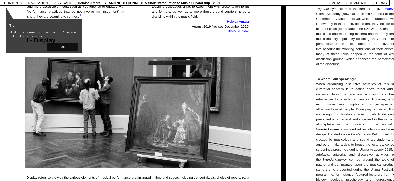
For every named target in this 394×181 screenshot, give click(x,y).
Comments (358, 3)
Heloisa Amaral (238, 21)
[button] (62, 47)
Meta (336, 3)
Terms (381, 3)
